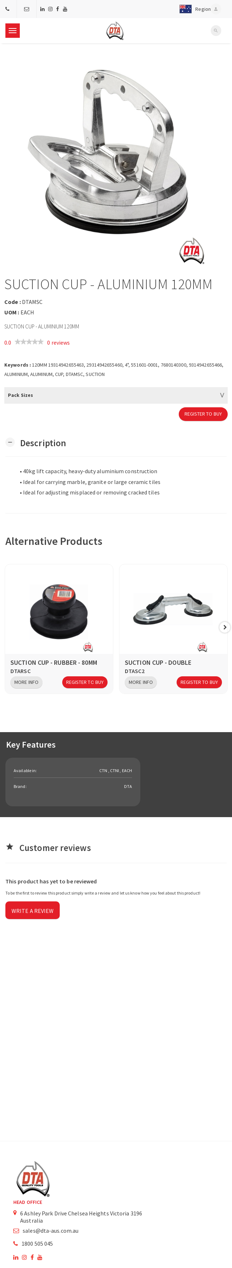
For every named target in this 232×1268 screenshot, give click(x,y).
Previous (7, 627)
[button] (193, 9)
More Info (26, 682)
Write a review (33, 910)
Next (224, 627)
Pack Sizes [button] (20, 395)
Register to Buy (203, 414)
